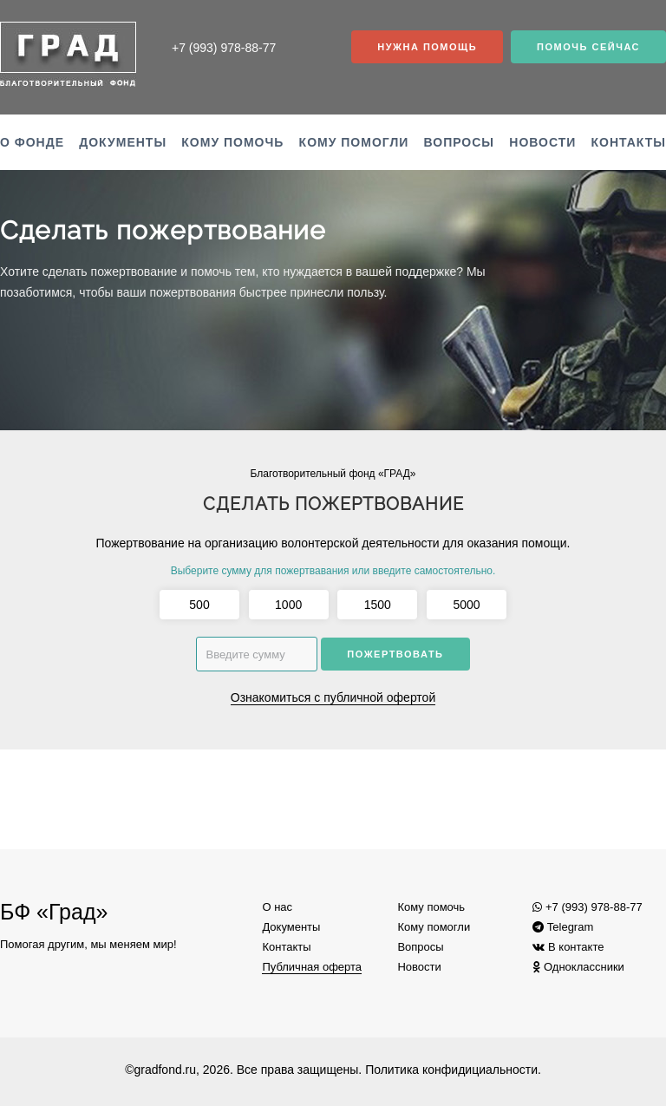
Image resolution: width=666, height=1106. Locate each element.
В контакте (568, 946)
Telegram (562, 926)
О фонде (32, 142)
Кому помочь (232, 142)
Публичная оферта (312, 966)
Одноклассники (578, 966)
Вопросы (459, 142)
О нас (277, 906)
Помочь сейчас (588, 47)
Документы (122, 142)
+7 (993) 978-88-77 (587, 906)
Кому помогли (354, 142)
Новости (542, 142)
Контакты (628, 142)
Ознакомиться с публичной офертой (333, 697)
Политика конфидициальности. (453, 1070)
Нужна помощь (427, 47)
